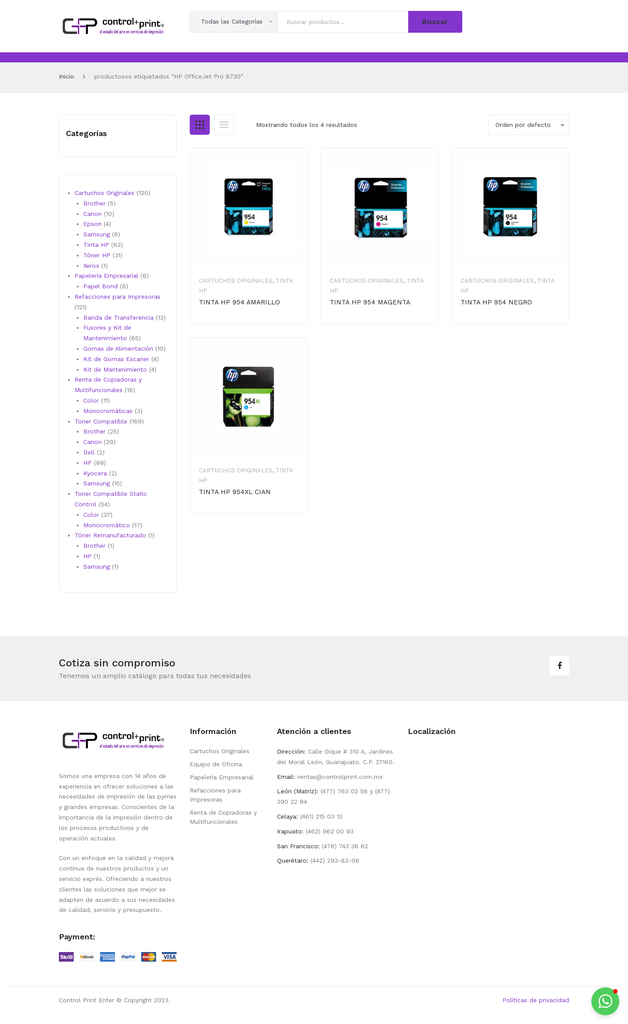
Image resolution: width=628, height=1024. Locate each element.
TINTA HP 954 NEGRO (496, 302)
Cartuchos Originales (236, 280)
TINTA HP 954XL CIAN (235, 492)
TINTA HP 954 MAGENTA (370, 302)
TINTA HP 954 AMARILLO (239, 302)
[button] (605, 1001)
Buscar (435, 21)
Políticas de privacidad (535, 1000)
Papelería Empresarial (221, 777)
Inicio (66, 76)
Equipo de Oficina (216, 764)
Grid (200, 125)
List (224, 125)
